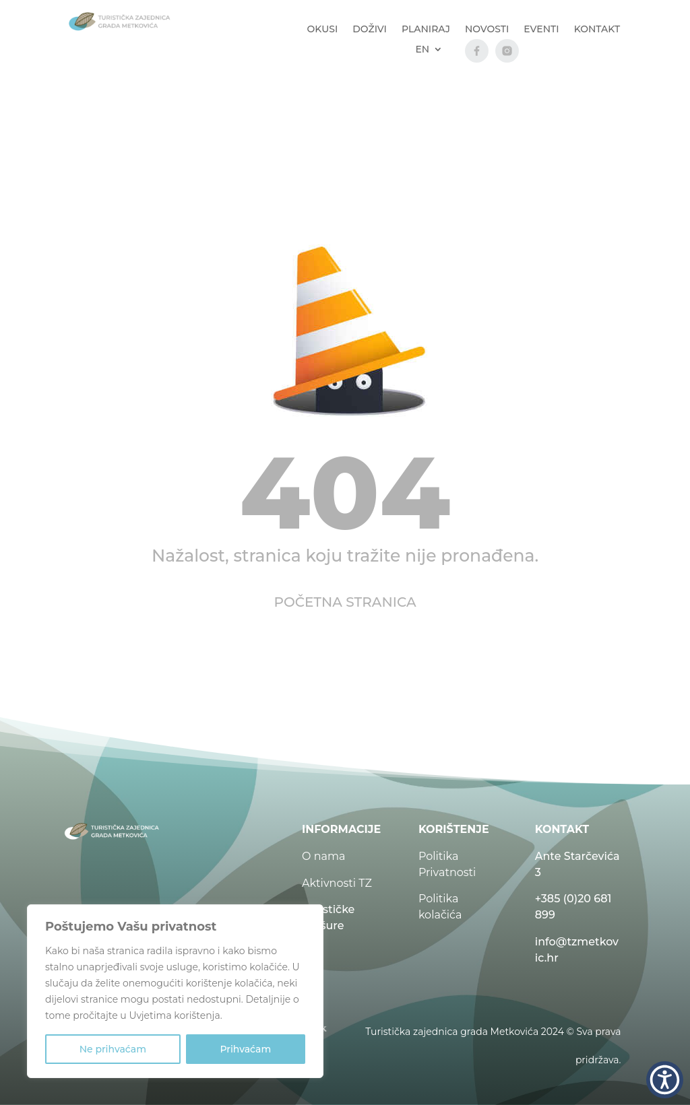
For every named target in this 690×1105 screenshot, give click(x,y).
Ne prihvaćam (113, 1049)
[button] (664, 1079)
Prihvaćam (245, 1049)
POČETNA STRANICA (345, 602)
